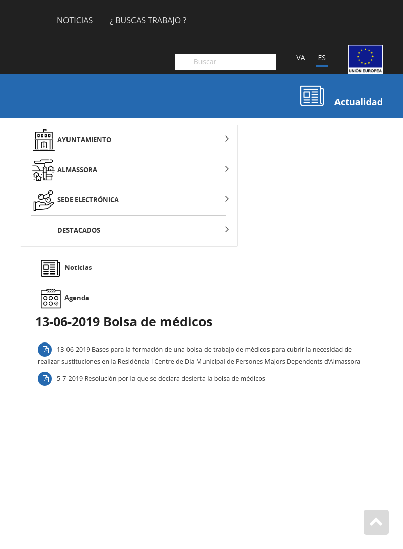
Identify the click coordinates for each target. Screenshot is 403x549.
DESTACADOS (78, 230)
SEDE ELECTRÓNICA (88, 200)
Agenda (76, 298)
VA (300, 57)
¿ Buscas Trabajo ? (148, 21)
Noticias (75, 21)
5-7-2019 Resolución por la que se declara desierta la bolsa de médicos (161, 378)
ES (322, 57)
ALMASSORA (77, 170)
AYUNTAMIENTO (84, 139)
